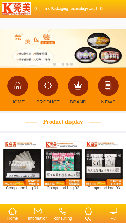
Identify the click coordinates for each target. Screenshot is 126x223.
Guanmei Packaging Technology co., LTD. (69, 9)
